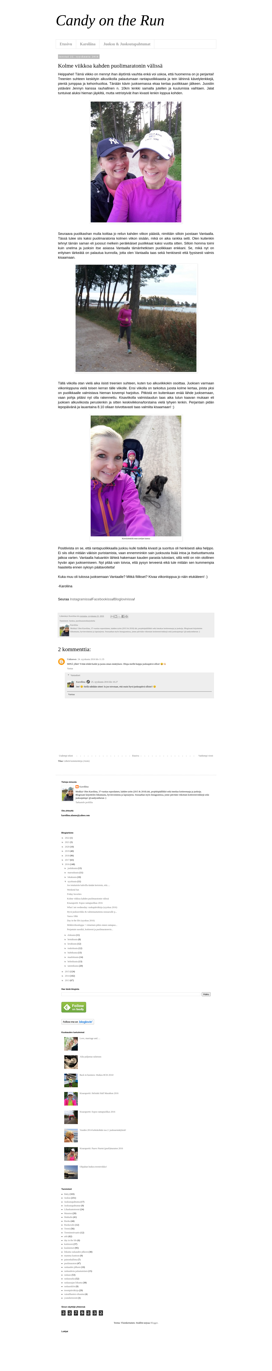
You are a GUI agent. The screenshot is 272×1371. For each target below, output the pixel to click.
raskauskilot (69, 1286)
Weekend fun (73, 889)
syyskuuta (72, 881)
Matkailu (68, 1217)
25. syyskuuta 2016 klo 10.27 (104, 682)
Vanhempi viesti (205, 755)
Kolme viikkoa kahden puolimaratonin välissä (88, 898)
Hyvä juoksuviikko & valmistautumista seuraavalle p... (92, 912)
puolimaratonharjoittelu (85, 621)
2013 (67, 980)
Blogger (154, 1323)
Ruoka (67, 1221)
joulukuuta (73, 868)
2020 (67, 846)
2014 (67, 976)
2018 (67, 855)
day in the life (70, 1240)
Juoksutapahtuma (72, 1202)
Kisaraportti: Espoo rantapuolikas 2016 (85, 903)
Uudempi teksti (66, 755)
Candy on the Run (110, 20)
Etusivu (66, 44)
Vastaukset (75, 675)
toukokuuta (73, 948)
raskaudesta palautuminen (76, 1271)
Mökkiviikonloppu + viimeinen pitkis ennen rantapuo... (92, 925)
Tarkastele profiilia (84, 802)
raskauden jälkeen (72, 1267)
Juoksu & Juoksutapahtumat (126, 44)
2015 (67, 971)
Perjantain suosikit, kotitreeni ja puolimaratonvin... (90, 929)
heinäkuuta (73, 939)
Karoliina (88, 44)
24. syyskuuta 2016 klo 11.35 (91, 659)
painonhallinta (70, 1259)
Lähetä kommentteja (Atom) (77, 761)
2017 (67, 860)
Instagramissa (80, 599)
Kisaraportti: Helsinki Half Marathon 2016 (99, 1093)
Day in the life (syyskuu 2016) (81, 920)
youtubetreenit (70, 1298)
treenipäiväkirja (71, 1290)
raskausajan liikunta (73, 1282)
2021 (67, 842)
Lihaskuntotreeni (72, 1209)
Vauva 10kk (72, 916)
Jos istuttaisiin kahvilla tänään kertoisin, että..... (88, 885)
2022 (67, 838)
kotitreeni (68, 1244)
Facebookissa (102, 599)
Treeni (67, 1228)
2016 (67, 864)
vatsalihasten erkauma (74, 1294)
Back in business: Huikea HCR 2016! (97, 1075)
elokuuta (72, 935)
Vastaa (70, 668)
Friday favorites (74, 894)
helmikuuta (73, 961)
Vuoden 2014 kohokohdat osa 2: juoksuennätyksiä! (103, 1130)
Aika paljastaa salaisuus (90, 1056)
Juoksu (72, 621)
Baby (66, 1194)
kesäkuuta (72, 943)
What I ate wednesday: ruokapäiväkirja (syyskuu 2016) (92, 907)
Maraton (68, 1213)
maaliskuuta (73, 957)
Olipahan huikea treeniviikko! (93, 1166)
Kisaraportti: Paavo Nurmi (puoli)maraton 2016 (101, 1148)
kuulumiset (69, 1248)
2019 (67, 851)
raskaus (67, 1275)
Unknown (71, 659)
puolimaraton (70, 1263)
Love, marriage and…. (90, 1038)
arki (66, 1236)
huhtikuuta (73, 952)
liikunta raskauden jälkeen (76, 1252)
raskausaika (69, 1278)
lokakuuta (72, 877)
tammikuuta (73, 966)
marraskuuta (73, 872)
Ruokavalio (69, 1225)
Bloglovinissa (124, 599)
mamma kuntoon (72, 1255)
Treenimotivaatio (72, 1232)
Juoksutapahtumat (72, 1205)
